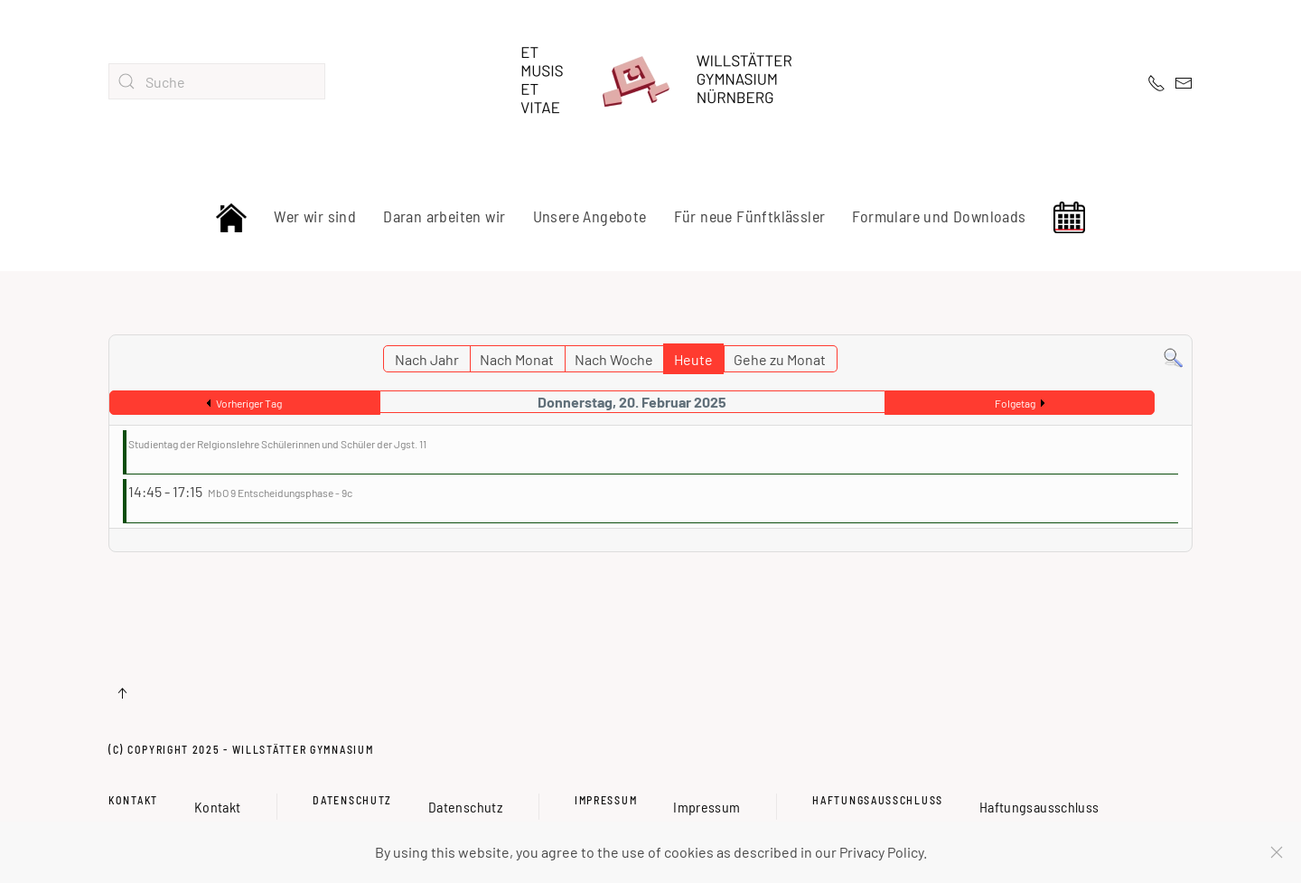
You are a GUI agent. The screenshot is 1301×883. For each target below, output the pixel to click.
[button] (122, 693)
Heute (693, 359)
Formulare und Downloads (938, 216)
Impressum (606, 800)
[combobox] (216, 81)
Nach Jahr (427, 359)
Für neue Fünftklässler (750, 216)
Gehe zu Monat (780, 359)
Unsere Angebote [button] (590, 216)
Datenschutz (352, 800)
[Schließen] (1276, 852)
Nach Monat (517, 359)
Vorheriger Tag (249, 403)
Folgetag (1015, 403)
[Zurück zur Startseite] (650, 81)
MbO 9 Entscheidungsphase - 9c (280, 492)
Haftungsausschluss (877, 800)
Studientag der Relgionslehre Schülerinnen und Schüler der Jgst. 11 (277, 443)
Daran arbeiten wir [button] (444, 216)
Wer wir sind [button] (315, 216)
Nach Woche (614, 359)
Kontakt (133, 800)
